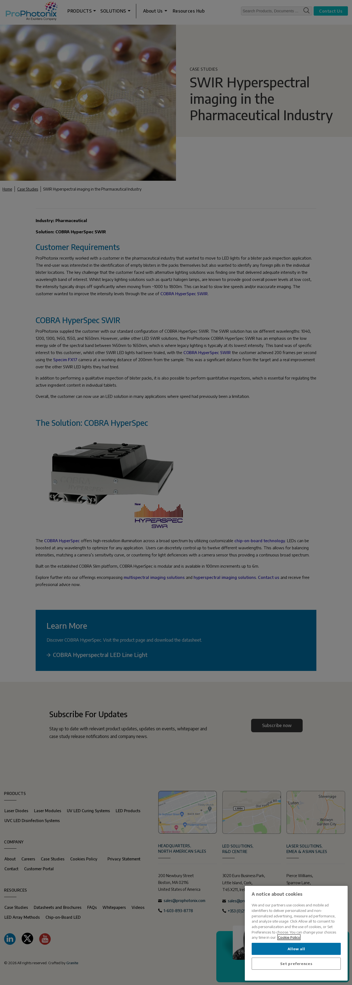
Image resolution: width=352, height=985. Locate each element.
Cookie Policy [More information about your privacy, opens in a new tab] (289, 937)
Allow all (296, 948)
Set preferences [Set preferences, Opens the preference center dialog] (296, 963)
